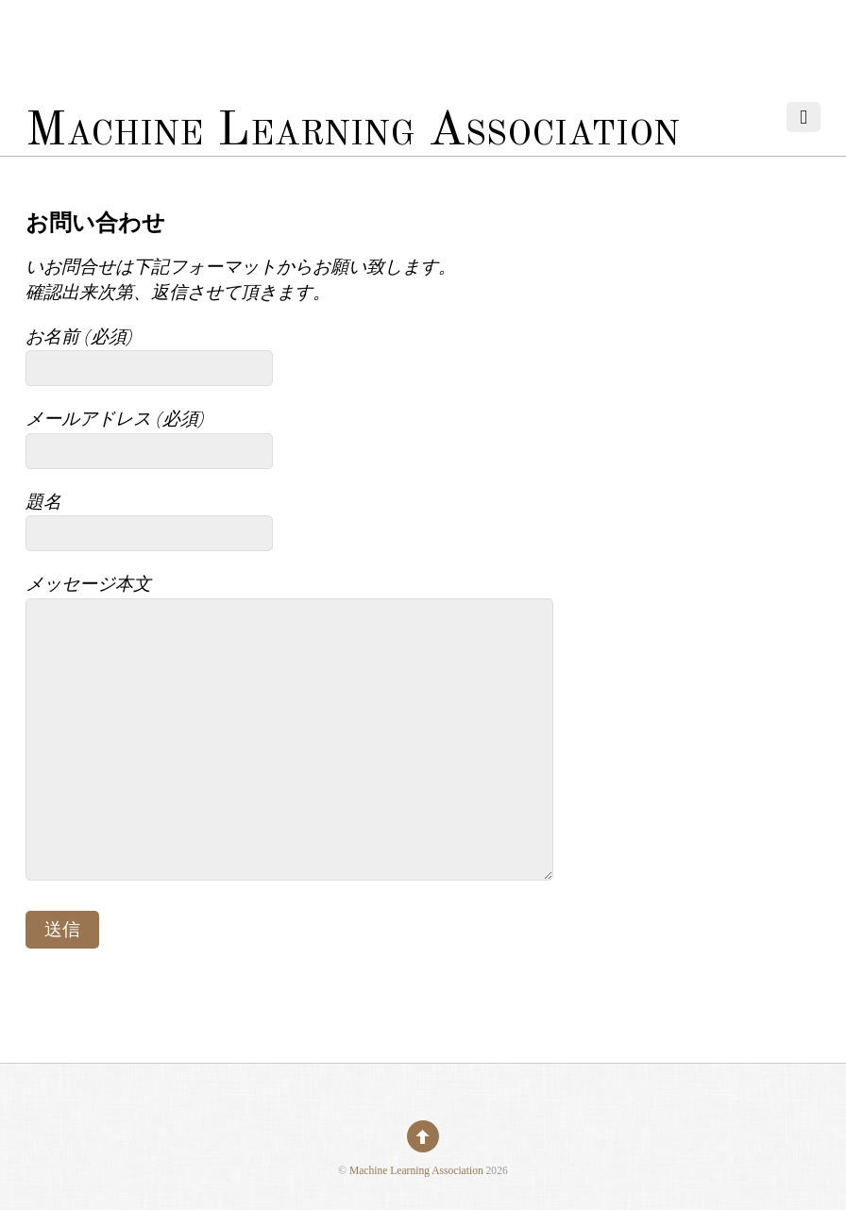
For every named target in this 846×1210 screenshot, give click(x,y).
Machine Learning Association (416, 1171)
